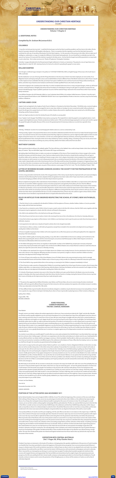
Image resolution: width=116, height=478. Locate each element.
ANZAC (58, 17)
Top (113, 476)
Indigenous (66, 17)
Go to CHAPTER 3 (93, 477)
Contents (5, 476)
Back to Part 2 (22, 477)
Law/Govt (76, 17)
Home (22, 17)
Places (84, 17)
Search (93, 17)
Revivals (49, 17)
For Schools (40, 17)
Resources (31, 17)
